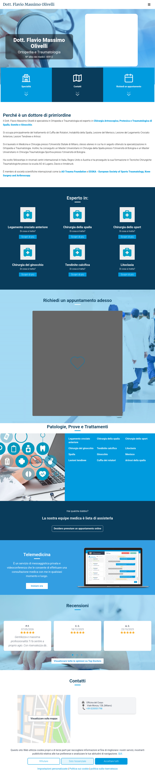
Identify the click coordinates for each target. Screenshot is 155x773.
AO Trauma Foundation (73, 171)
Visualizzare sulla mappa (44, 718)
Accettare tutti (111, 761)
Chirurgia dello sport (136, 438)
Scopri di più (27, 236)
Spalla (71, 454)
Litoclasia (130, 448)
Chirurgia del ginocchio (80, 448)
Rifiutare (43, 761)
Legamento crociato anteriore (79, 440)
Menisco (130, 454)
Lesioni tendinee (77, 460)
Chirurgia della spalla (108, 438)
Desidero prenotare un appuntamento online (77, 528)
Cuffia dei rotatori (106, 460)
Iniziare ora (37, 585)
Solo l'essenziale (77, 761)
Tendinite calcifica (107, 448)
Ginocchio (102, 454)
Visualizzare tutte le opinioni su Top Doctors (77, 661)
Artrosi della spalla (135, 460)
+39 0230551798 (94, 708)
